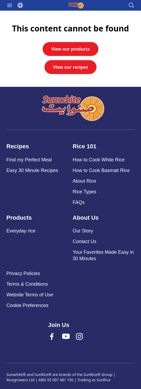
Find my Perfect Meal (29, 159)
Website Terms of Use (29, 294)
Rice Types (84, 191)
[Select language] (20, 5)
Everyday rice (20, 231)
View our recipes (70, 67)
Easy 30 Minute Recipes (32, 170)
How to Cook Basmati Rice (101, 170)
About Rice (84, 181)
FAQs (79, 202)
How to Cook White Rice (99, 159)
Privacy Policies (23, 273)
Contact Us (84, 241)
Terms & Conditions (27, 284)
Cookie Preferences (27, 305)
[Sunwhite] (72, 108)
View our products (70, 49)
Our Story (83, 231)
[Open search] (131, 5)
